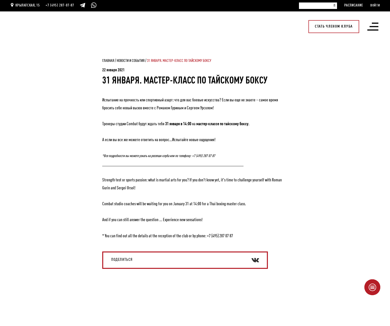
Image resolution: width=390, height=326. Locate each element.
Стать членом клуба (334, 27)
